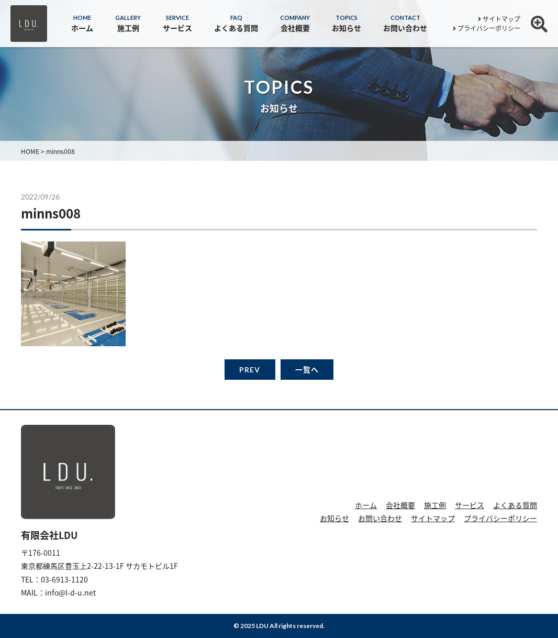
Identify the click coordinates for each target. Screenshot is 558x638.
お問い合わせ (380, 518)
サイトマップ (499, 19)
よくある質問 (515, 505)
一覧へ (307, 369)
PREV (249, 369)
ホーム (366, 505)
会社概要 (400, 505)
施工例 (435, 505)
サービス (469, 505)
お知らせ (334, 518)
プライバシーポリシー (486, 28)
